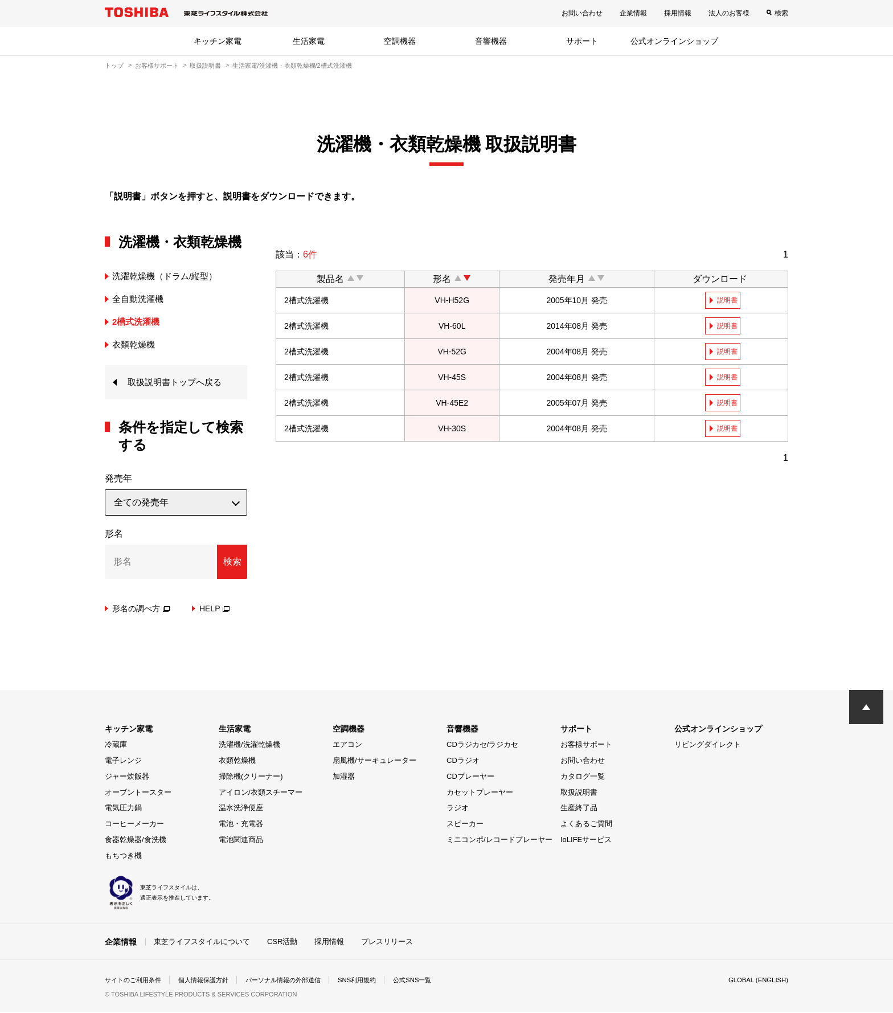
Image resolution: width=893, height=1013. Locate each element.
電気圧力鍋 (123, 808)
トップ (114, 65)
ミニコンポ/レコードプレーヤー (499, 840)
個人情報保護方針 (210, 981)
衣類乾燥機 (237, 761)
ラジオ (457, 808)
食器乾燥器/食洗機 (135, 840)
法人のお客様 (728, 13)
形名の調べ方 (141, 609)
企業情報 (633, 13)
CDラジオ (463, 761)
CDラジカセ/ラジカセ (482, 745)
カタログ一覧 (582, 777)
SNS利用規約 (375, 981)
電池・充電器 (241, 824)
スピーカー (465, 824)
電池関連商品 (241, 840)
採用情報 (677, 13)
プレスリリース (387, 942)
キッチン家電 (217, 41)
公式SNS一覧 (433, 981)
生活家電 (309, 41)
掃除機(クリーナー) (251, 777)
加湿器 (344, 777)
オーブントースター (138, 793)
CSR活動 (282, 942)
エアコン (347, 745)
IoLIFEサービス (586, 840)
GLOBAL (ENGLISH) (756, 981)
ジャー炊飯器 (127, 777)
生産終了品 (578, 808)
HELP (214, 609)
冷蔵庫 (116, 745)
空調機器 (400, 41)
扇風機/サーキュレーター (374, 761)
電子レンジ (123, 761)
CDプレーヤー (470, 777)
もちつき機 (123, 856)
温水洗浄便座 (241, 808)
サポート (582, 41)
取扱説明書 (205, 65)
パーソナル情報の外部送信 (296, 981)
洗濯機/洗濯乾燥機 (249, 745)
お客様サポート (157, 65)
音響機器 (491, 41)
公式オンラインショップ (674, 41)
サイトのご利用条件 (135, 981)
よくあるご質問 (586, 824)
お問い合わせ (582, 13)
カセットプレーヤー (479, 793)
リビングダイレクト (707, 745)
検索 (781, 13)
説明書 (728, 300)
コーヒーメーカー (134, 824)
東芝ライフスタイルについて (202, 942)
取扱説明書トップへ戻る (178, 382)
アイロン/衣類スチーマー (260, 793)
